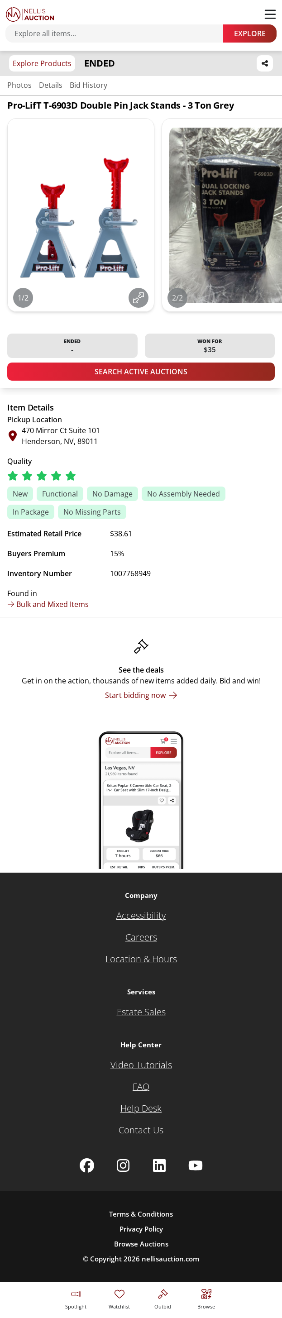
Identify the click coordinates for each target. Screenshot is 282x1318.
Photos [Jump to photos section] (19, 85)
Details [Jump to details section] (50, 85)
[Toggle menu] (270, 14)
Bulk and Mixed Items (48, 604)
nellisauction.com (170, 1258)
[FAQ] (141, 1086)
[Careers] (141, 937)
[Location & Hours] (141, 959)
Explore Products (42, 63)
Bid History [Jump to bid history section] (88, 85)
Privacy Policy (141, 1228)
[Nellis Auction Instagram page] (123, 1165)
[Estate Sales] (141, 1012)
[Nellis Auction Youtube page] (195, 1165)
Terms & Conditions (141, 1213)
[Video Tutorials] (141, 1065)
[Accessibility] (141, 915)
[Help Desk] (141, 1108)
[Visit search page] (206, 1297)
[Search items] (118, 33)
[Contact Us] (141, 1130)
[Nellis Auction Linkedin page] (159, 1165)
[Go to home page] (29, 14)
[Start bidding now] (141, 695)
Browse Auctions (141, 1243)
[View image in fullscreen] (138, 298)
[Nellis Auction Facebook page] (87, 1165)
